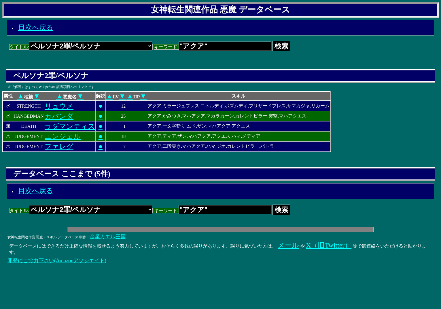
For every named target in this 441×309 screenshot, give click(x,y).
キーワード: (212, 47)
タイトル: (81, 47)
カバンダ (59, 116)
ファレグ (59, 146)
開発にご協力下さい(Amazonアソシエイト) (56, 260)
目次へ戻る (35, 27)
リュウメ (59, 106)
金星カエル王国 (108, 236)
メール (288, 245)
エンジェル (63, 136)
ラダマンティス (70, 126)
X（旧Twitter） (328, 245)
